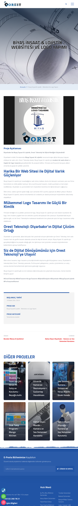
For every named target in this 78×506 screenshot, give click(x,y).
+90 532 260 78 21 (12, 498)
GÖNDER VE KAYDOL (65, 469)
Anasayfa (23, 87)
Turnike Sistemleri (64, 493)
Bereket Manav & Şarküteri (14, 339)
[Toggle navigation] (72, 4)
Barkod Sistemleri (64, 496)
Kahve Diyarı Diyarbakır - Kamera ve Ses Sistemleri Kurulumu (59, 340)
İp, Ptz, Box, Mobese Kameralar (46, 494)
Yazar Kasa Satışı (45, 502)
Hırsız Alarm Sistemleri (47, 498)
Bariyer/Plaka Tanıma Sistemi (65, 500)
